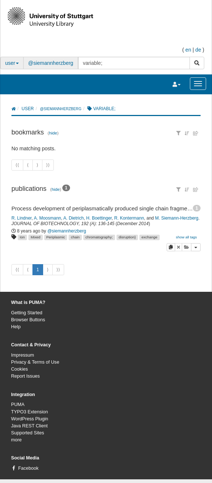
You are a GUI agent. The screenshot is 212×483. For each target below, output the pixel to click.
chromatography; (99, 237)
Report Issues (25, 376)
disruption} (127, 237)
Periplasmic (55, 237)
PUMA (17, 404)
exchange (149, 237)
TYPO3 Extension (29, 411)
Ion (22, 237)
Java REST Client (29, 425)
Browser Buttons (28, 319)
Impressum (22, 355)
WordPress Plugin (29, 418)
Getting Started (26, 312)
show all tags (186, 237)
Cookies (19, 369)
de (198, 50)
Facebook (28, 468)
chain (75, 237)
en (188, 50)
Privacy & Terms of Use (35, 362)
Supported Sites (27, 432)
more (16, 439)
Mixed (35, 237)
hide (53, 132)
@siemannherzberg (50, 63)
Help (16, 326)
